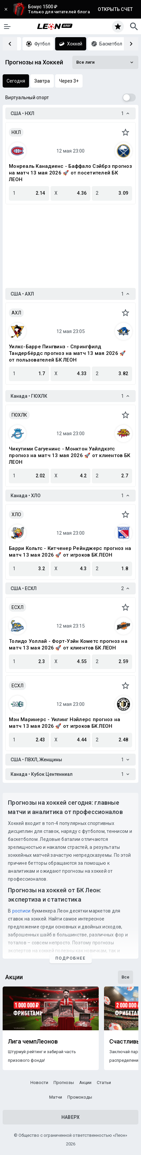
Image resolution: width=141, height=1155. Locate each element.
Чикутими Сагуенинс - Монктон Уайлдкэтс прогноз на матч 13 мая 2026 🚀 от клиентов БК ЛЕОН (69, 455)
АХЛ (16, 312)
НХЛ (16, 132)
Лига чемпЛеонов (33, 1041)
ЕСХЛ (17, 607)
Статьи (104, 1082)
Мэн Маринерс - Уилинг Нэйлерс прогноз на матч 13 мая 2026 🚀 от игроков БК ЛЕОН (64, 722)
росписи (21, 911)
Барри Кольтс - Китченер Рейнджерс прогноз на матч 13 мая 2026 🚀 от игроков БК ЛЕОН (70, 551)
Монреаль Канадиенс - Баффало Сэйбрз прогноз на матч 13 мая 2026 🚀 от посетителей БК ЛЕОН (70, 172)
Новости (39, 1082)
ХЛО (16, 514)
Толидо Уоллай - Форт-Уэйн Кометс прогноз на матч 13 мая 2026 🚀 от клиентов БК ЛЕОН (68, 644)
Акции (85, 1082)
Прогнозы (63, 1082)
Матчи (55, 1097)
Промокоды (79, 1097)
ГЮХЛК (19, 415)
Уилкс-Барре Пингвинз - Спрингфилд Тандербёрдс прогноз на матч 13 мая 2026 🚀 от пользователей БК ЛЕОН (67, 353)
